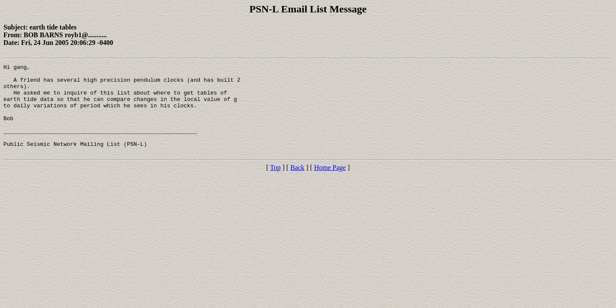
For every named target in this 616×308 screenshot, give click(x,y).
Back (297, 185)
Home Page (330, 185)
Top (275, 185)
